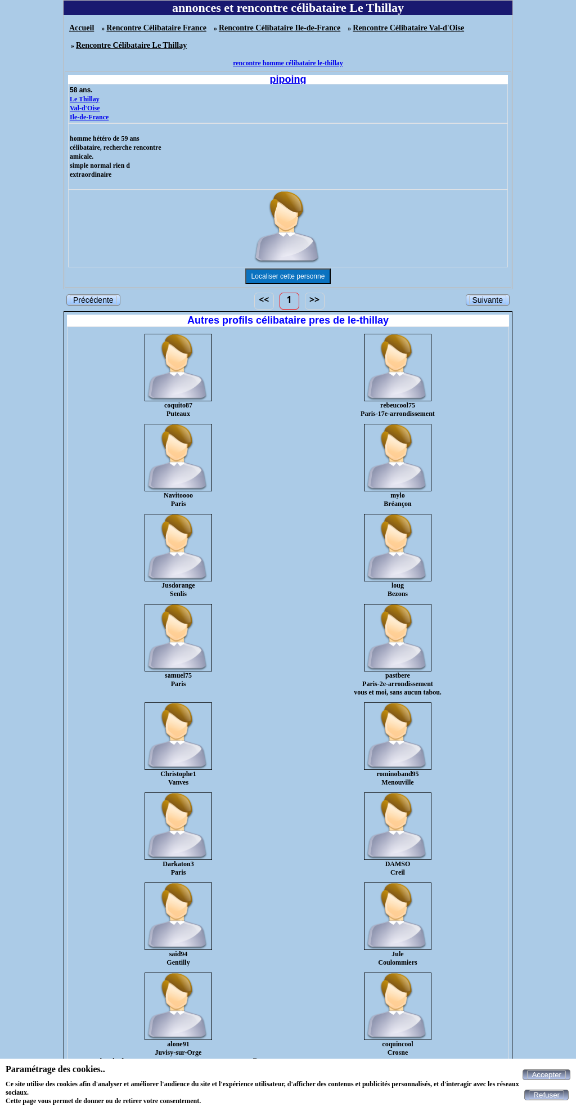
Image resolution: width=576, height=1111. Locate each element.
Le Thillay (85, 99)
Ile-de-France (89, 117)
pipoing (288, 79)
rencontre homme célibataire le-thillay (288, 63)
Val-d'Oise (85, 108)
